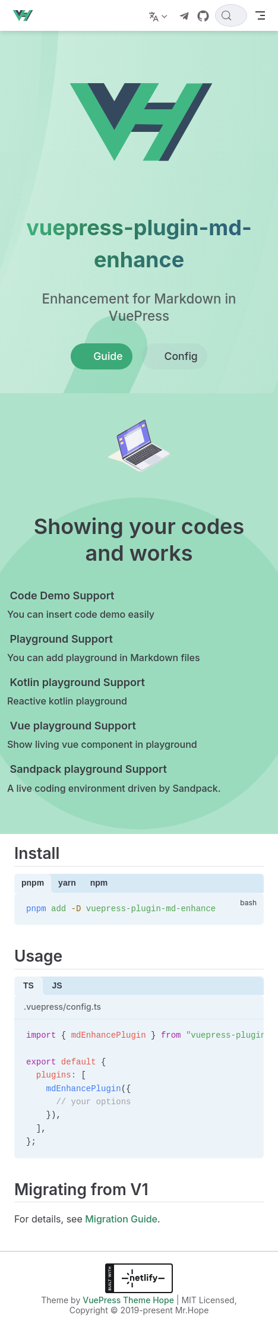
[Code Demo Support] (127, 606)
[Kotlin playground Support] (127, 692)
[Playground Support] (127, 649)
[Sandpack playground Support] (127, 779)
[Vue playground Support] (127, 736)
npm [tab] (99, 882)
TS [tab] (28, 985)
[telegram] (184, 16)
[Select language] (159, 15)
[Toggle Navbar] (260, 15)
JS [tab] (57, 985)
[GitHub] (203, 16)
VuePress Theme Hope (128, 1300)
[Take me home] (26, 15)
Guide (101, 356)
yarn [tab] (67, 882)
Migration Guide (121, 1219)
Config (174, 356)
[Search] (231, 15)
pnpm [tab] (32, 882)
